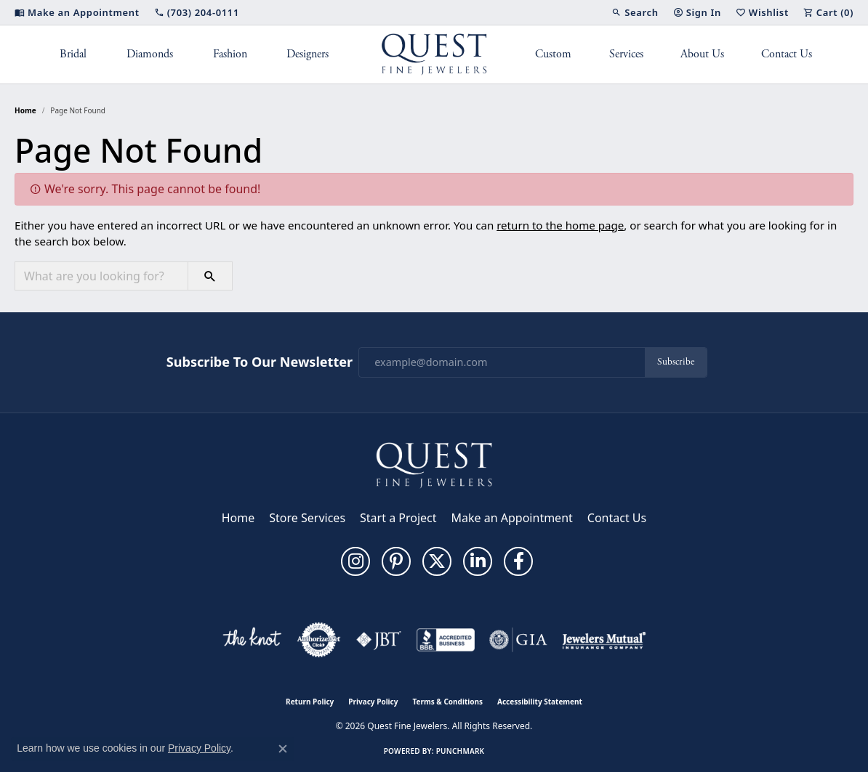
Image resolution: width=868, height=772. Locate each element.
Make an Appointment (512, 518)
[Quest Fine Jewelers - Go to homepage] (434, 464)
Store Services (307, 518)
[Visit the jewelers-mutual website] (604, 640)
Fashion (230, 54)
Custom (553, 54)
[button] (634, 12)
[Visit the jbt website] (378, 640)
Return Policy (310, 701)
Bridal (73, 54)
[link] (77, 12)
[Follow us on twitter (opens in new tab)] (436, 561)
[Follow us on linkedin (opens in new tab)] (477, 561)
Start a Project (398, 518)
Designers (307, 54)
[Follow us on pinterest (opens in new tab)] (396, 561)
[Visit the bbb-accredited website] (446, 640)
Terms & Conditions (447, 701)
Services (626, 54)
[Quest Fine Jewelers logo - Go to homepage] (434, 54)
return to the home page (560, 225)
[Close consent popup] (282, 748)
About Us (702, 54)
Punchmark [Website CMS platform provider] (460, 751)
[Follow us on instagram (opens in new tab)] (355, 561)
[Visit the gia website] (518, 640)
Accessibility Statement (539, 701)
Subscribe (675, 362)
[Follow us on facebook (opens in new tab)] (518, 561)
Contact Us (786, 54)
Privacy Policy (373, 701)
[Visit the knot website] (251, 640)
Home (25, 110)
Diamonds (149, 54)
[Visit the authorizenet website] (319, 640)
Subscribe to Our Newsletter (259, 362)
